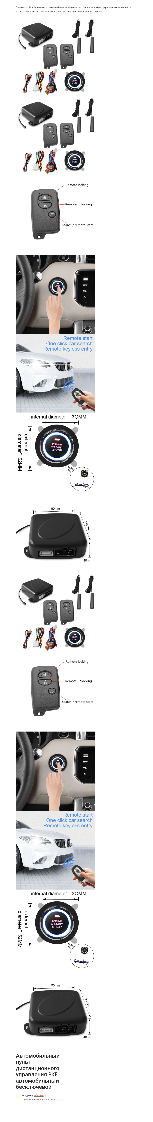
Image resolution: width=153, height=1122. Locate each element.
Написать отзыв (46, 1100)
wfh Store (39, 1095)
